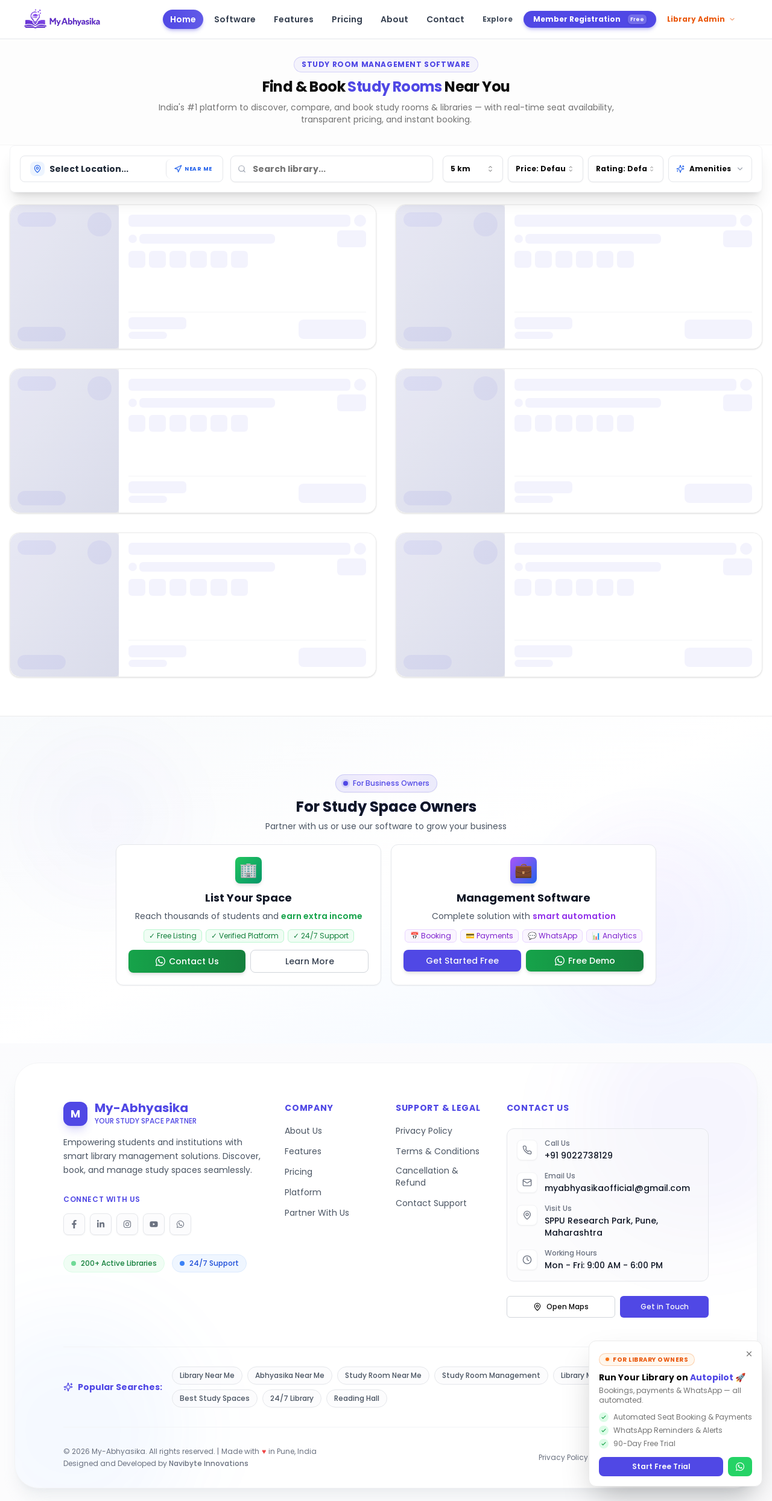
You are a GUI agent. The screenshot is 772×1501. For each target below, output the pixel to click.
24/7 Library (292, 1398)
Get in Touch (665, 1306)
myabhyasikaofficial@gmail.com (617, 1188)
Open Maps (561, 1306)
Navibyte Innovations (208, 1463)
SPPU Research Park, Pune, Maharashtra (601, 1227)
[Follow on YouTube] (154, 1224)
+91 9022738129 (579, 1155)
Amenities (710, 168)
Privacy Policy (424, 1131)
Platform (303, 1192)
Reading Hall (356, 1398)
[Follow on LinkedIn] (101, 1224)
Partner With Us (317, 1213)
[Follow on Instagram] (127, 1224)
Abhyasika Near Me (289, 1375)
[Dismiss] (749, 1353)
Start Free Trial (661, 1466)
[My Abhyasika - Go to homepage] (62, 19)
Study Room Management (491, 1375)
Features (303, 1151)
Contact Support (431, 1203)
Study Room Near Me (383, 1375)
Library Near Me (207, 1375)
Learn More (309, 961)
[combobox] (473, 169)
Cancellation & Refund (427, 1176)
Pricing (298, 1172)
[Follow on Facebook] (74, 1224)
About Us (303, 1131)
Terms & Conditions (437, 1151)
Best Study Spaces (215, 1398)
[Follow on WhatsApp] (180, 1224)
